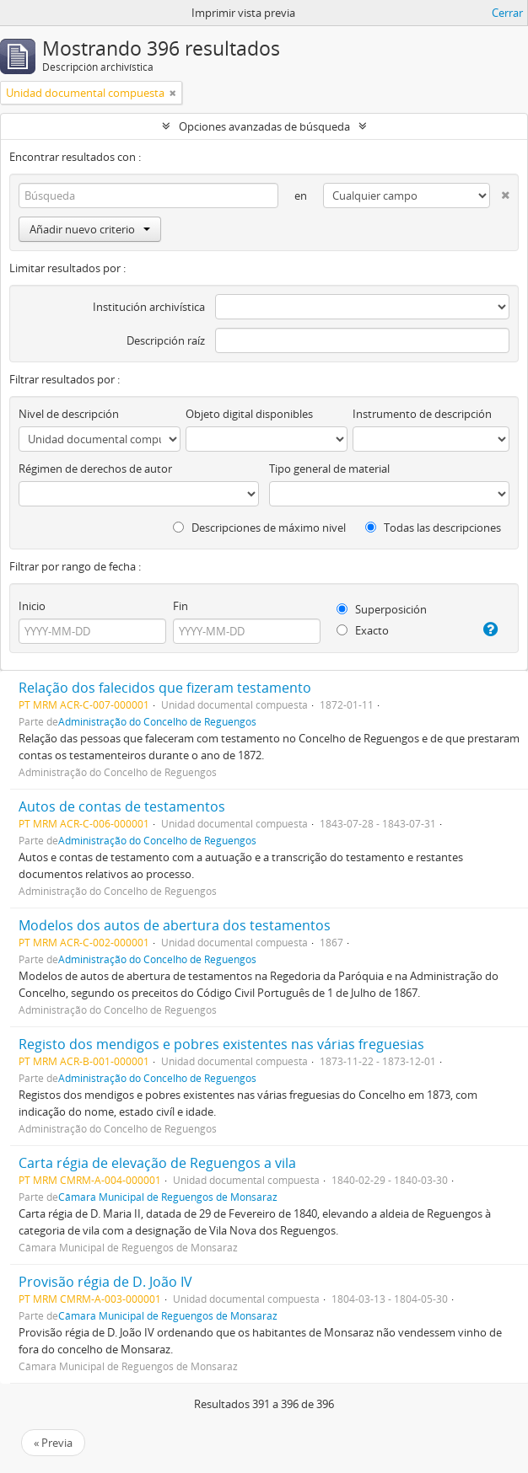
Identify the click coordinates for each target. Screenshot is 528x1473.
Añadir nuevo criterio (90, 229)
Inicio (32, 605)
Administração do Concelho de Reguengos (157, 721)
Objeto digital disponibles (249, 413)
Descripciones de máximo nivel (259, 527)
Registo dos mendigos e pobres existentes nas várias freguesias (221, 1044)
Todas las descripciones (433, 527)
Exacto (363, 630)
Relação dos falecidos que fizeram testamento (165, 687)
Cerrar (507, 12)
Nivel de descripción (69, 413)
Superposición (382, 609)
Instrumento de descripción (422, 413)
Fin (180, 605)
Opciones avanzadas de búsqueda (264, 126)
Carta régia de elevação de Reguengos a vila (157, 1163)
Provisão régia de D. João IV (105, 1281)
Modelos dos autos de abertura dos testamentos (175, 925)
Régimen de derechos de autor (95, 468)
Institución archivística (149, 306)
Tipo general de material (329, 468)
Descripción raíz (166, 340)
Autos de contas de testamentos (122, 806)
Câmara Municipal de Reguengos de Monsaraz (167, 1196)
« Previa (53, 1442)
